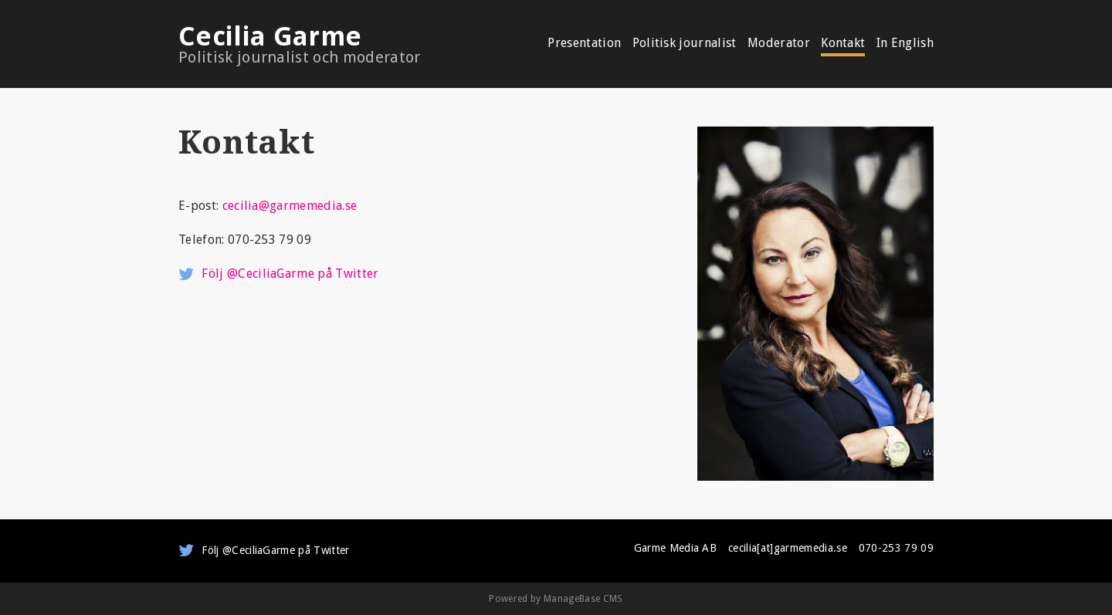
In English (905, 43)
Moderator (779, 43)
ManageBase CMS (583, 598)
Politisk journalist (684, 43)
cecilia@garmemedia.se (290, 205)
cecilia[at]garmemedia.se (787, 548)
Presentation (584, 43)
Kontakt (843, 43)
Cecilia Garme (329, 44)
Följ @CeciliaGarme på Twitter (290, 273)
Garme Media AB (675, 548)
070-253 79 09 (896, 548)
